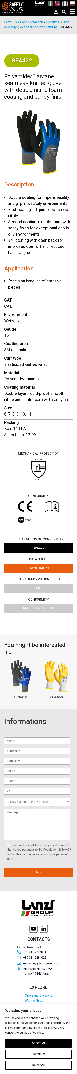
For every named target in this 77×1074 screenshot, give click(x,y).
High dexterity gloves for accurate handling (36, 25)
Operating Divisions (38, 995)
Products (52, 22)
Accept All (38, 1043)
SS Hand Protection (29, 22)
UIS (38, 588)
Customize (39, 1054)
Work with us (34, 1000)
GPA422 (38, 548)
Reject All (38, 1065)
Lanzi (8, 22)
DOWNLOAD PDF (38, 568)
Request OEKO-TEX (38, 608)
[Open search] (64, 11)
